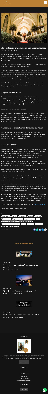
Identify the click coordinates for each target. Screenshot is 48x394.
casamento (14, 216)
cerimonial (30, 216)
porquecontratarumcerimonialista (9, 221)
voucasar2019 (39, 224)
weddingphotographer (13, 226)
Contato (24, 387)
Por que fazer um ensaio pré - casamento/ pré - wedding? (21, 266)
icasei (38, 218)
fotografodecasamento (30, 218)
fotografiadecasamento (17, 218)
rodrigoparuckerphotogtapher (25, 221)
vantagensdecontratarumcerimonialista (10, 224)
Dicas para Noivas (16, 45)
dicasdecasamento (6, 218)
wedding (4, 226)
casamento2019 (22, 216)
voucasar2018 (31, 224)
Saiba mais (24, 359)
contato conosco (39, 204)
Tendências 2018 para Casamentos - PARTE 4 (21, 315)
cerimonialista (38, 216)
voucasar (24, 224)
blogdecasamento (6, 216)
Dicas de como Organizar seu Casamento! (19, 291)
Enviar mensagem (25, 376)
